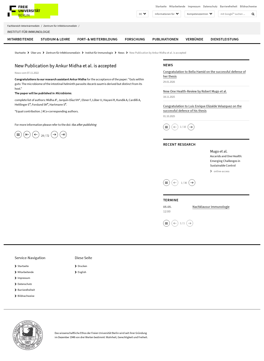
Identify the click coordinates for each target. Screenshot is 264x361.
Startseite (160, 6)
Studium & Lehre (55, 39)
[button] (142, 14)
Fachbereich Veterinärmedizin (24, 26)
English (82, 272)
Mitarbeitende (177, 6)
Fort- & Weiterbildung (97, 39)
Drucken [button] (82, 266)
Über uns (36, 52)
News (121, 52)
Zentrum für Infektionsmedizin (61, 26)
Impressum (194, 6)
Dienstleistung (225, 39)
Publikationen (165, 39)
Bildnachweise (248, 6)
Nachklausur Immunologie (211, 207)
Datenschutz (210, 6)
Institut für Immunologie (28, 31)
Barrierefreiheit (228, 6)
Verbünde (194, 39)
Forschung (135, 39)
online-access (221, 171)
